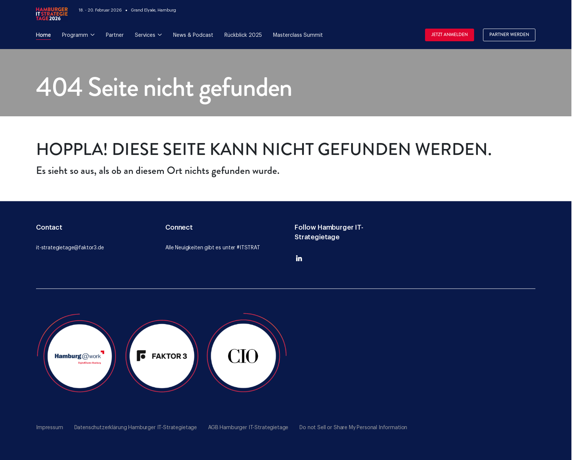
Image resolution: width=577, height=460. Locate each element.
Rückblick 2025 (243, 35)
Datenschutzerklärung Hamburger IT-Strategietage (135, 427)
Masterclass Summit (298, 35)
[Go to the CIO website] (246, 354)
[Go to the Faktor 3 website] (162, 354)
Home (43, 35)
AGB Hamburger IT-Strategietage (248, 427)
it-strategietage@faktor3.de (70, 247)
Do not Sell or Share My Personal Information (353, 427)
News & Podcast (193, 35)
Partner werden (509, 35)
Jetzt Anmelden (449, 35)
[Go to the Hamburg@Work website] (78, 354)
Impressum (49, 427)
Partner (115, 35)
